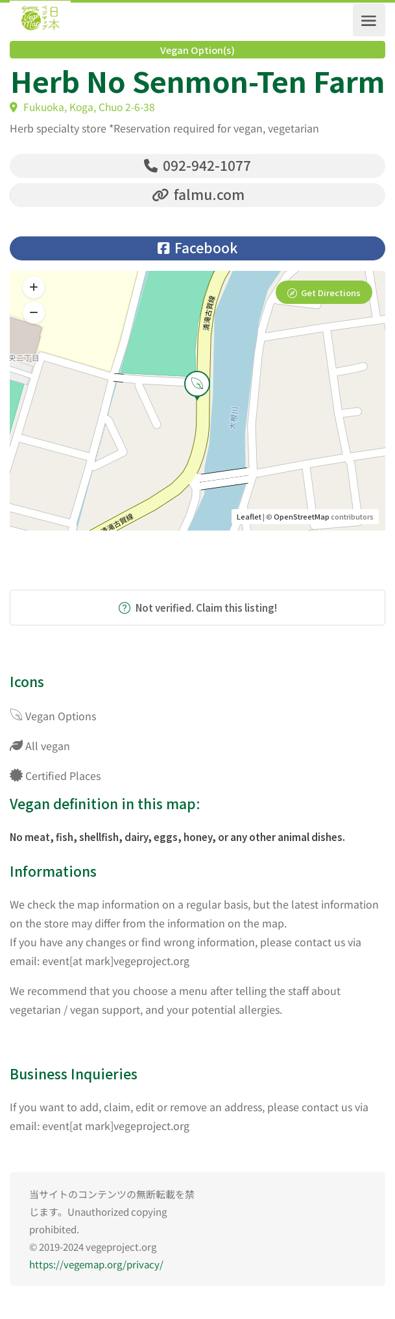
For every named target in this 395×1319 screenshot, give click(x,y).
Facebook (197, 248)
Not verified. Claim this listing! (198, 608)
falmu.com (198, 194)
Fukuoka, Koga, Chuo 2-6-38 (82, 106)
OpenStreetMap (301, 517)
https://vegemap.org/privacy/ (96, 1265)
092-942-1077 (197, 165)
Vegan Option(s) (197, 50)
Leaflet (249, 517)
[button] (34, 314)
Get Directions (331, 293)
